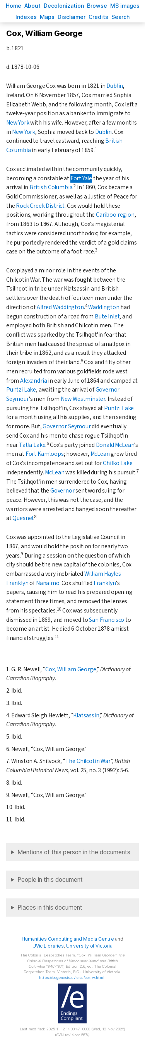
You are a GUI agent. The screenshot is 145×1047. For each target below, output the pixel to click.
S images (125, 5)
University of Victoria (89, 946)
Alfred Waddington (60, 307)
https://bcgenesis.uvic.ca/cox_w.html (71, 977)
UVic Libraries (48, 946)
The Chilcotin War (88, 761)
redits (98, 17)
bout (32, 5)
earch (120, 17)
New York (17, 122)
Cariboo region (115, 214)
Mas (47, 17)
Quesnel (22, 518)
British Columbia (50, 187)
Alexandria (33, 380)
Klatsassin (86, 715)
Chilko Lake (117, 463)
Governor (62, 490)
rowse (97, 5)
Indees (26, 17)
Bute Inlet (107, 316)
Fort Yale (81, 178)
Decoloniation (64, 5)
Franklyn (105, 583)
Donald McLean (115, 445)
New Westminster (83, 399)
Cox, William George (70, 669)
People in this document (50, 879)
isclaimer (71, 17)
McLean (100, 454)
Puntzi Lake (21, 389)
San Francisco (106, 620)
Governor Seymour (66, 426)
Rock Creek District (40, 206)
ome (13, 5)
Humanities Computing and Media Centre (68, 939)
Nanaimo (48, 583)
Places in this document (49, 907)
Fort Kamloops (45, 454)
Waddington (103, 307)
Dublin (114, 86)
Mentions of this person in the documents (73, 852)
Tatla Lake (32, 445)
